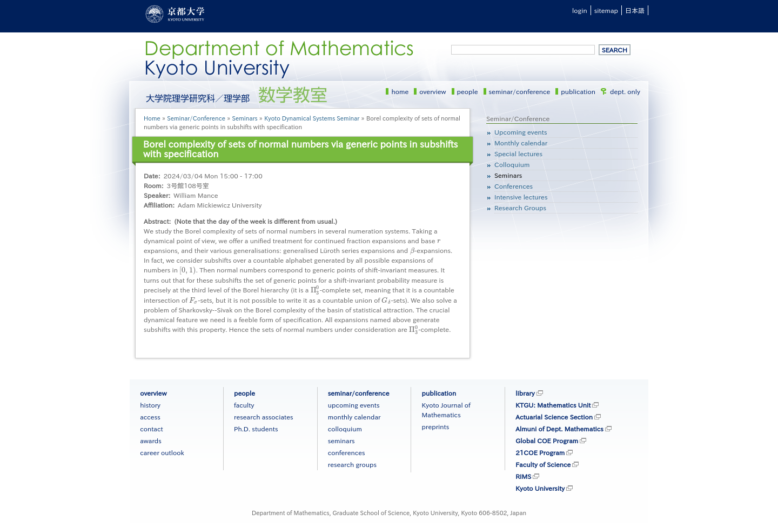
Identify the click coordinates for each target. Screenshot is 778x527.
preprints (435, 426)
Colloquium (511, 164)
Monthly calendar (520, 142)
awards (151, 440)
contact (151, 428)
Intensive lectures (520, 197)
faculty (244, 405)
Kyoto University (540, 488)
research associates (263, 416)
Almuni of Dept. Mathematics (559, 428)
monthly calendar (354, 416)
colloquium (345, 428)
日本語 (635, 10)
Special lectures (518, 153)
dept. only (625, 91)
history (150, 405)
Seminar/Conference (196, 118)
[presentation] (438, 240)
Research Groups (520, 207)
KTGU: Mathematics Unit (553, 405)
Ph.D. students (256, 428)
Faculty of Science (543, 464)
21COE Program (540, 452)
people (467, 91)
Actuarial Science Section (554, 416)
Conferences (513, 186)
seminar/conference (520, 91)
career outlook (162, 452)
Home (152, 118)
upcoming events (354, 405)
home (399, 91)
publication (578, 91)
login (579, 10)
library (524, 393)
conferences (346, 452)
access (150, 416)
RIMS (523, 476)
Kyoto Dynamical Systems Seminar (311, 118)
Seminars (245, 118)
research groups (352, 464)
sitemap (606, 10)
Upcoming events (520, 132)
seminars (341, 440)
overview (432, 91)
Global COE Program (546, 440)
